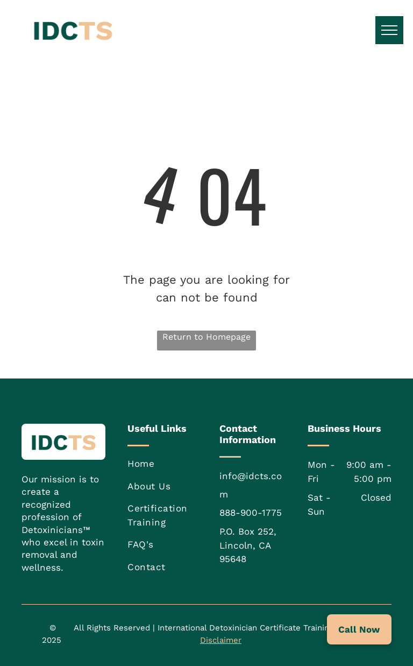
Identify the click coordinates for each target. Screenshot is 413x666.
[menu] (389, 30)
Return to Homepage (206, 337)
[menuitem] (168, 464)
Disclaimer (220, 640)
